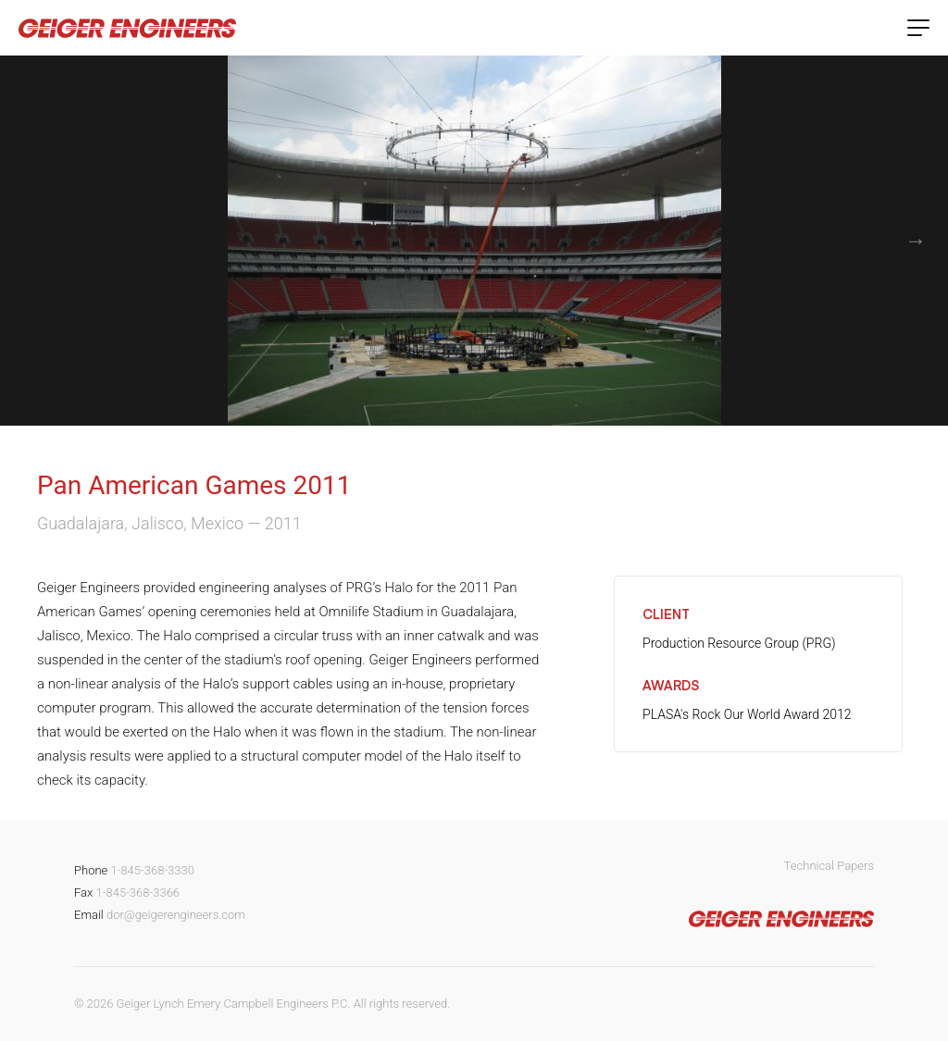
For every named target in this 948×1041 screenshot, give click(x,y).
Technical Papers (829, 866)
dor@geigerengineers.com (175, 915)
